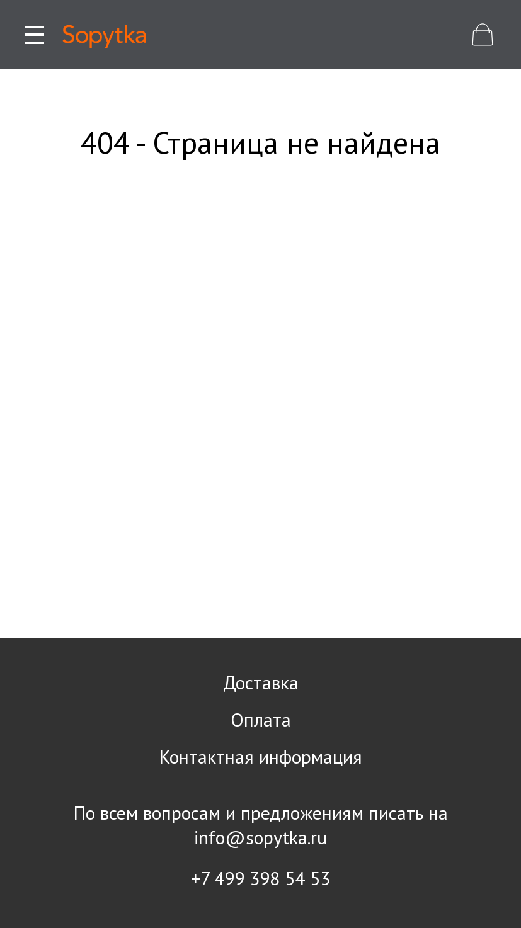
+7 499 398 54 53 (260, 878)
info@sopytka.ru (260, 837)
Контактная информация (260, 756)
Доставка (261, 682)
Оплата (261, 719)
